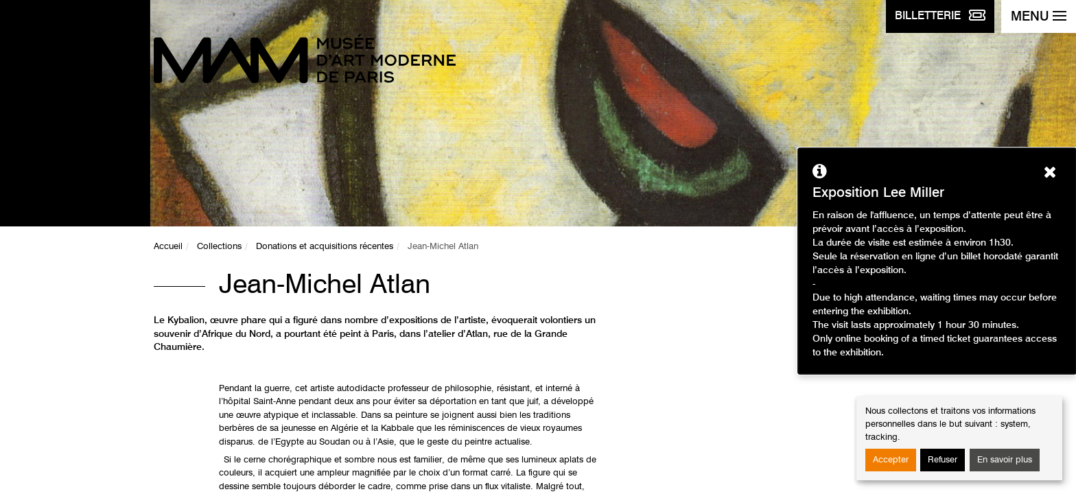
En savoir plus (1004, 460)
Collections (219, 246)
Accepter (891, 460)
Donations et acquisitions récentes (324, 246)
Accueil (168, 246)
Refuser (942, 460)
